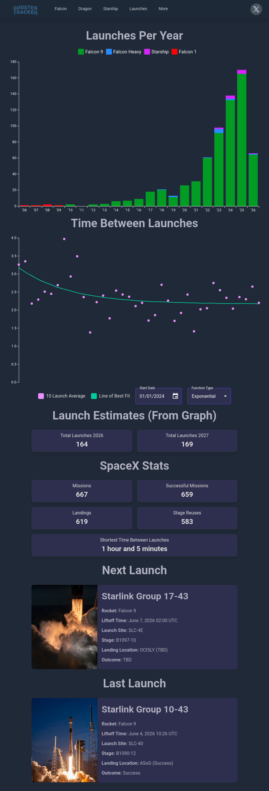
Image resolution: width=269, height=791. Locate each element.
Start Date (147, 388)
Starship (110, 8)
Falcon (61, 8)
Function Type (202, 388)
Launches (138, 8)
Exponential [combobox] (204, 396)
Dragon (85, 8)
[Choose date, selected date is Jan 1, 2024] (175, 396)
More (163, 8)
